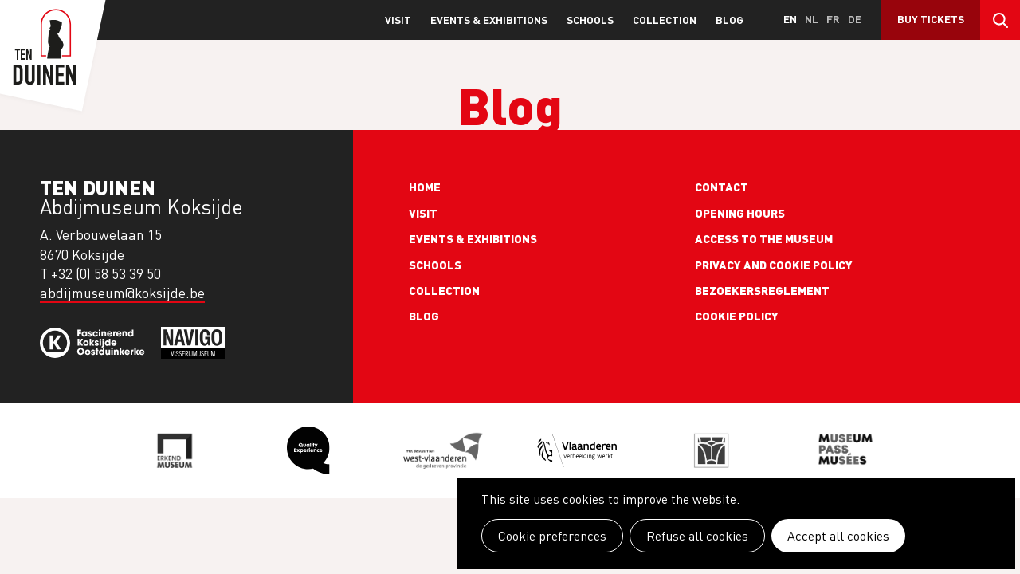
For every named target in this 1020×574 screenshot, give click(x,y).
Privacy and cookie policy (774, 265)
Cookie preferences (552, 536)
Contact (721, 186)
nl (811, 19)
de (854, 19)
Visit (398, 19)
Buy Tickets (930, 19)
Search (1000, 20)
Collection (664, 19)
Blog (729, 19)
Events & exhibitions (488, 19)
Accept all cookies (838, 536)
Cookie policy (737, 316)
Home (425, 186)
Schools (590, 19)
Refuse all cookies (697, 536)
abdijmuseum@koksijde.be (122, 293)
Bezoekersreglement (762, 290)
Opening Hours (740, 213)
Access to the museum (764, 238)
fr (833, 19)
